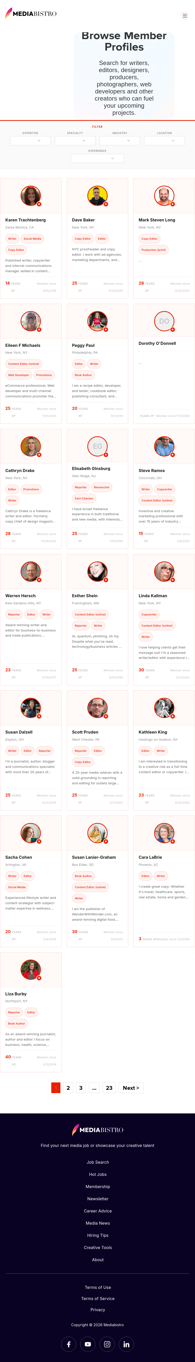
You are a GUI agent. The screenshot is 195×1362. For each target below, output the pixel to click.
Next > (131, 1088)
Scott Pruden (85, 732)
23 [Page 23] (109, 1088)
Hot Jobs (98, 1174)
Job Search (98, 1162)
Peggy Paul (83, 345)
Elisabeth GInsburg (91, 468)
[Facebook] (68, 1344)
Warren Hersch (20, 595)
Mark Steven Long (157, 219)
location (164, 133)
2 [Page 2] (68, 1088)
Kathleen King (153, 732)
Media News (98, 1223)
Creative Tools (98, 1247)
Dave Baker (83, 219)
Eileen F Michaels (22, 345)
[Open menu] (185, 16)
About (98, 1259)
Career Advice (98, 1210)
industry (119, 133)
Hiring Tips (97, 1235)
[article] (31, 238)
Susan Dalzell (18, 732)
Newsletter (97, 1198)
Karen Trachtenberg (25, 219)
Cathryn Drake (20, 470)
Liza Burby (16, 993)
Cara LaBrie (150, 857)
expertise (30, 133)
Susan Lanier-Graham (94, 857)
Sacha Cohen (18, 857)
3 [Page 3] (81, 1088)
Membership (98, 1186)
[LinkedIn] (126, 1344)
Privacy (98, 1309)
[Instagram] (107, 1344)
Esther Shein (85, 595)
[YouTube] (87, 1344)
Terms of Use (98, 1287)
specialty (75, 133)
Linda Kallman (153, 595)
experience (97, 150)
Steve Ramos (152, 470)
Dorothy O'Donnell (157, 343)
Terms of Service (98, 1298)
